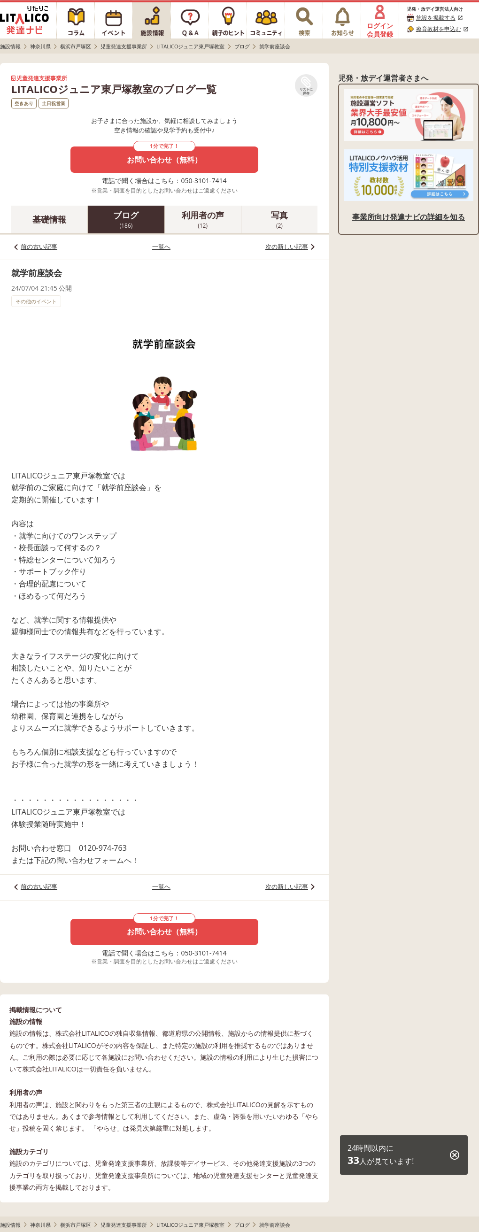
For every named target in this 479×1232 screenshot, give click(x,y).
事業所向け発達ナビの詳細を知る (408, 217)
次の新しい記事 (286, 246)
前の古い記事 (39, 246)
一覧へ (161, 246)
